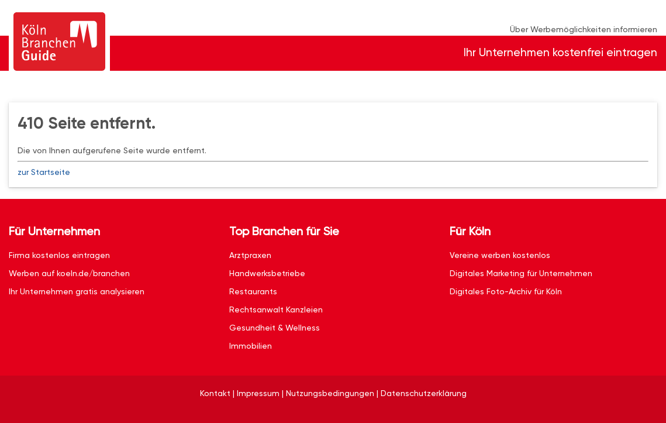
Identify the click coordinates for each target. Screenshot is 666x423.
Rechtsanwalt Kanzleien (276, 309)
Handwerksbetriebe (267, 273)
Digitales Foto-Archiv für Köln (506, 291)
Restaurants (253, 291)
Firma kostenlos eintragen (59, 255)
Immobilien (250, 345)
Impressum (258, 393)
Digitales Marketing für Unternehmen (521, 273)
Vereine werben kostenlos (500, 255)
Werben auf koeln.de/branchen (69, 273)
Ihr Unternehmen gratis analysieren (76, 291)
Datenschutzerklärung (424, 393)
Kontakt (215, 393)
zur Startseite (44, 172)
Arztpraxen (250, 255)
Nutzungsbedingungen (330, 393)
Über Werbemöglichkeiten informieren (583, 29)
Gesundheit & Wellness (274, 327)
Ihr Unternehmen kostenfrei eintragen (560, 52)
